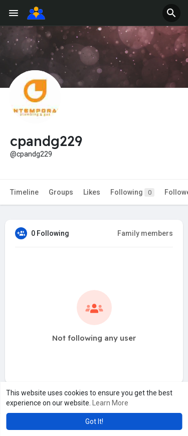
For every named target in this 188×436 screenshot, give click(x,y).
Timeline (24, 192)
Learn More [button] (110, 403)
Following (132, 192)
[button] (171, 13)
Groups (61, 192)
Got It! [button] (94, 421)
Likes (91, 192)
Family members (145, 233)
